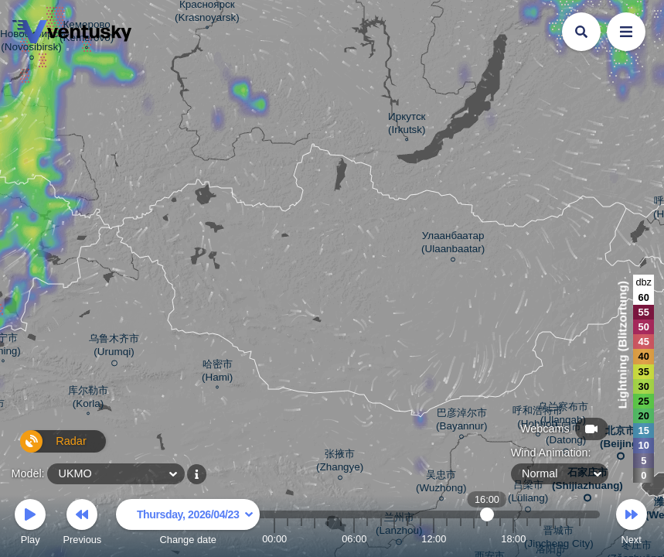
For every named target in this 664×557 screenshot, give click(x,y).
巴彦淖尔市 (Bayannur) (461, 421)
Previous (82, 524)
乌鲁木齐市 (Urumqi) (114, 348)
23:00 (579, 539)
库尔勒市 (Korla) (88, 398)
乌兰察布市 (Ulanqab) (563, 415)
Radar (45, 447)
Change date (188, 524)
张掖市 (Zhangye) (339, 462)
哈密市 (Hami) (217, 372)
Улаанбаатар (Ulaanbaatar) (453, 244)
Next (631, 524)
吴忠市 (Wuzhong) (441, 483)
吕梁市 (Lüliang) (528, 494)
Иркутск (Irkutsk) (407, 125)
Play (30, 524)
